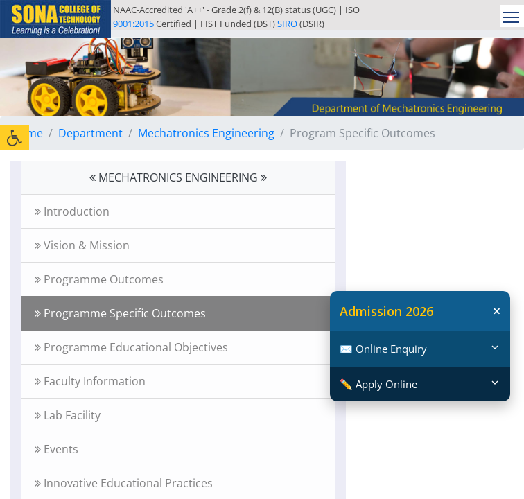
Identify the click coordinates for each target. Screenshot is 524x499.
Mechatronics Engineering (206, 133)
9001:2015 (133, 23)
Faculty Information (90, 381)
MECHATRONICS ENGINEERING (178, 177)
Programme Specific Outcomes (120, 313)
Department (90, 133)
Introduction (72, 211)
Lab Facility (68, 415)
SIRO (287, 23)
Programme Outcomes (99, 279)
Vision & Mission (82, 245)
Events (56, 449)
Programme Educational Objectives (131, 347)
